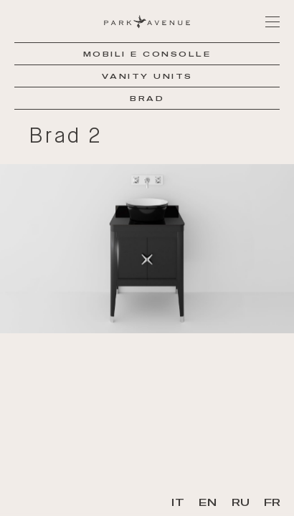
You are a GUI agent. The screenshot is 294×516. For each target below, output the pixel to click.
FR (272, 502)
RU (241, 502)
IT (177, 502)
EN (208, 502)
